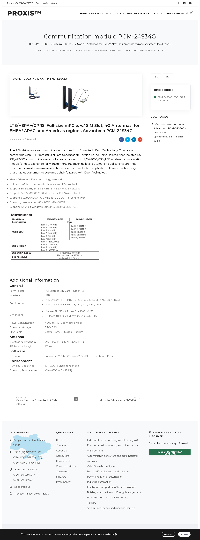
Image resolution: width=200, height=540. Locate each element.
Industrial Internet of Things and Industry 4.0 (112, 440)
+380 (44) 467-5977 (26, 469)
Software (61, 476)
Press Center (174, 13)
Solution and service (133, 13)
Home (78, 13)
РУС (156, 76)
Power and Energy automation (104, 476)
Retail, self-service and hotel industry (108, 471)
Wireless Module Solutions (108, 50)
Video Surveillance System (102, 466)
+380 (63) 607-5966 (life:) (26, 462)
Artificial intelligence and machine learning (111, 508)
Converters (62, 471)
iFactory (91, 502)
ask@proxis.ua (22, 486)
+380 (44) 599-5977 (24, 474)
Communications (66, 466)
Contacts (92, 13)
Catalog (156, 13)
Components (63, 461)
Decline (168, 534)
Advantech (31, 139)
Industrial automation (99, 481)
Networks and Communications (74, 50)
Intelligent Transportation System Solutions (111, 487)
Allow (184, 534)
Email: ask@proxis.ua (46, 3)
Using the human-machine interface (107, 497)
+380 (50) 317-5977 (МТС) (27, 457)
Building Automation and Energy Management (114, 492)
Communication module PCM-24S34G (145, 50)
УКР (168, 76)
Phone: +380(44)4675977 (20, 3)
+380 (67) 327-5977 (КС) (27, 452)
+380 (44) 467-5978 (24, 480)
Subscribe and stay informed (169, 453)
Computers (62, 455)
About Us (109, 13)
